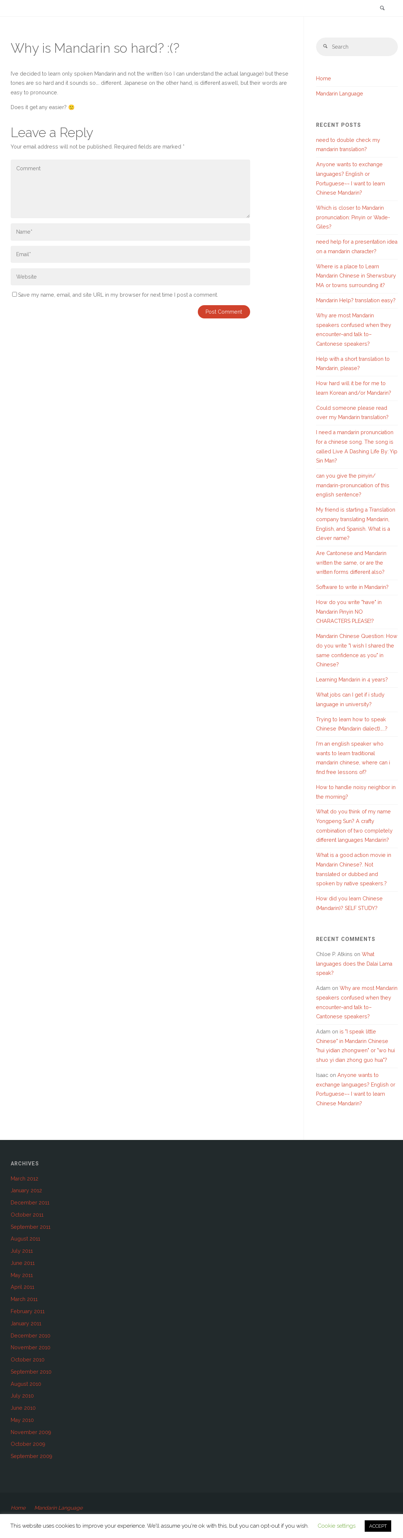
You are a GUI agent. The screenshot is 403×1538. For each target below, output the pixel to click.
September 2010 (31, 1372)
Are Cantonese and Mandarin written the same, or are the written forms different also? (351, 562)
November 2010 (30, 1348)
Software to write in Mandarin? (352, 587)
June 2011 (23, 1263)
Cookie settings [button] (336, 1526)
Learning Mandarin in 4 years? (352, 680)
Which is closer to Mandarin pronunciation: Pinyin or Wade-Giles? (353, 217)
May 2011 (22, 1275)
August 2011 (25, 1239)
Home (323, 79)
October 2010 (28, 1360)
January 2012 (26, 1191)
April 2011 (22, 1287)
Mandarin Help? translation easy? (356, 300)
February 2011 (28, 1311)
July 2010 (22, 1396)
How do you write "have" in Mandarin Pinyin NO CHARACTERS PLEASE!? (349, 611)
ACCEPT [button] (378, 1526)
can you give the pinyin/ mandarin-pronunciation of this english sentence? (352, 485)
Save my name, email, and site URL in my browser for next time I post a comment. (115, 295)
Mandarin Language (339, 94)
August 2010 (26, 1384)
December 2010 (30, 1336)
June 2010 (23, 1408)
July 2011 (22, 1251)
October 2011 (27, 1215)
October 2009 (28, 1444)
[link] (382, 8)
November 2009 (31, 1432)
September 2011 (30, 1227)
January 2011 (26, 1323)
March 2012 (24, 1179)
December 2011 (30, 1203)
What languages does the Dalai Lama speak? (354, 963)
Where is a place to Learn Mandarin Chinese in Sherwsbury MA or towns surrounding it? (356, 276)
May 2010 (22, 1420)
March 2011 (24, 1299)
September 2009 (31, 1456)
